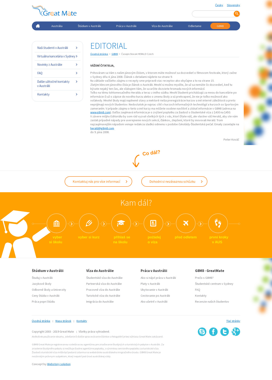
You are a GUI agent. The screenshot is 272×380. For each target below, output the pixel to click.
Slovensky (233, 5)
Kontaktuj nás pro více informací (100, 181)
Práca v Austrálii (126, 26)
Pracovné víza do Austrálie (103, 289)
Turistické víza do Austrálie (103, 295)
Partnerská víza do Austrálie (104, 283)
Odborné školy (41, 289)
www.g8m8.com (100, 112)
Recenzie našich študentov (212, 301)
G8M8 (220, 26)
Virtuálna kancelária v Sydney (57, 56)
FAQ (57, 73)
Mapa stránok (63, 320)
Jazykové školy (41, 283)
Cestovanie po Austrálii (155, 295)
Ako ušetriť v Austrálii (154, 301)
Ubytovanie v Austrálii (154, 289)
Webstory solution (59, 364)
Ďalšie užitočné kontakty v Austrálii (57, 84)
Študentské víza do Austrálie (104, 277)
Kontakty (57, 94)
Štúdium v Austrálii (89, 26)
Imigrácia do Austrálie (100, 301)
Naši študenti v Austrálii (57, 48)
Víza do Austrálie (162, 26)
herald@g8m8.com (102, 128)
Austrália (56, 26)
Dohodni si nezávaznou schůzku (176, 181)
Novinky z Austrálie (57, 65)
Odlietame (194, 26)
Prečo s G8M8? (204, 277)
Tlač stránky (233, 320)
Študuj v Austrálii (42, 277)
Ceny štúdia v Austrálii (46, 295)
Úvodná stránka (99, 54)
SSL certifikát (224, 345)
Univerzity (59, 289)
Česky (219, 5)
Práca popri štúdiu (43, 301)
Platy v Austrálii (150, 283)
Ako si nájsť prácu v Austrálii (158, 277)
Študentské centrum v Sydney (214, 283)
